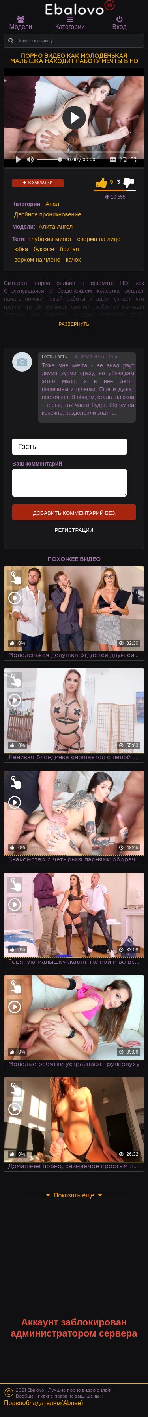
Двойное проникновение (47, 214)
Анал (52, 204)
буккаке (44, 249)
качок (73, 259)
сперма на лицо (98, 238)
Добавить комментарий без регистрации (74, 515)
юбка (21, 249)
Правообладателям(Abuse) (43, 1403)
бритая (69, 249)
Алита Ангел (56, 226)
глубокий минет (50, 238)
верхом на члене (37, 259)
